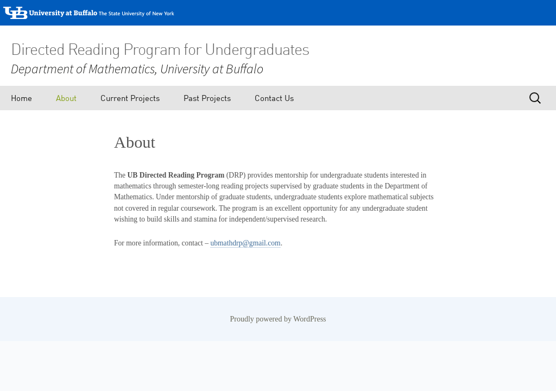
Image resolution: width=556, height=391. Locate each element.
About (66, 98)
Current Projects (130, 98)
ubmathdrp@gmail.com (245, 243)
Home (21, 98)
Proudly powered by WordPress (278, 319)
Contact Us (274, 98)
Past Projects (207, 98)
